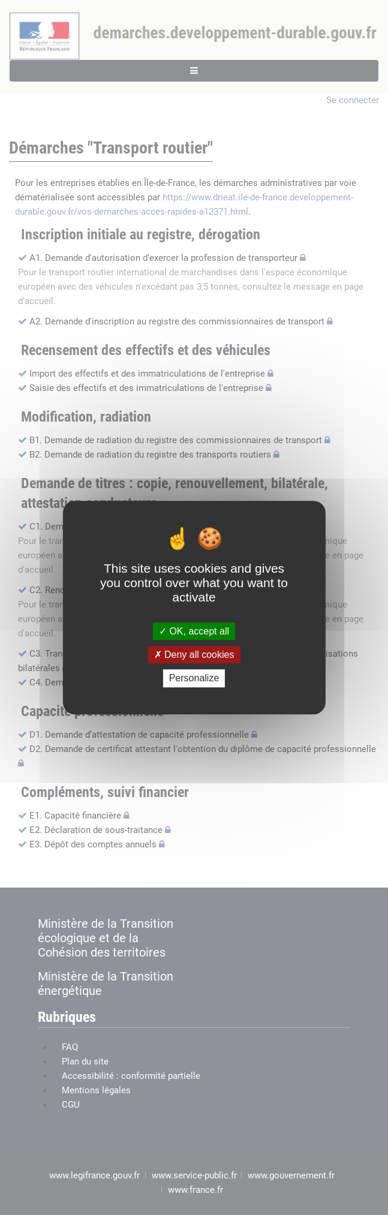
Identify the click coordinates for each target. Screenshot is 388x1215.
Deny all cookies (194, 654)
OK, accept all (194, 631)
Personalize (194, 678)
